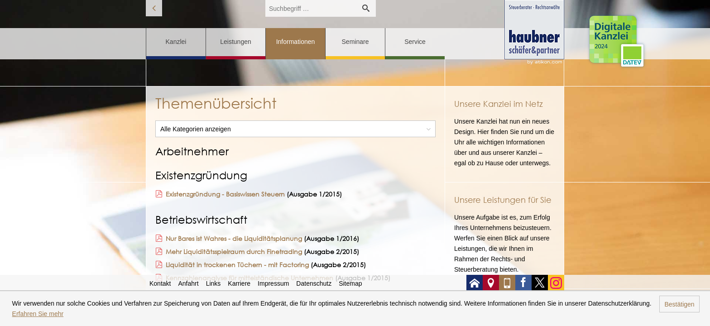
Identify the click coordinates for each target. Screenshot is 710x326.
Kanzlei (176, 41)
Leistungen (235, 41)
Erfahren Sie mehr (38, 313)
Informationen (295, 41)
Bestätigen (679, 304)
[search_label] (310, 8)
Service (415, 41)
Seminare (355, 41)
